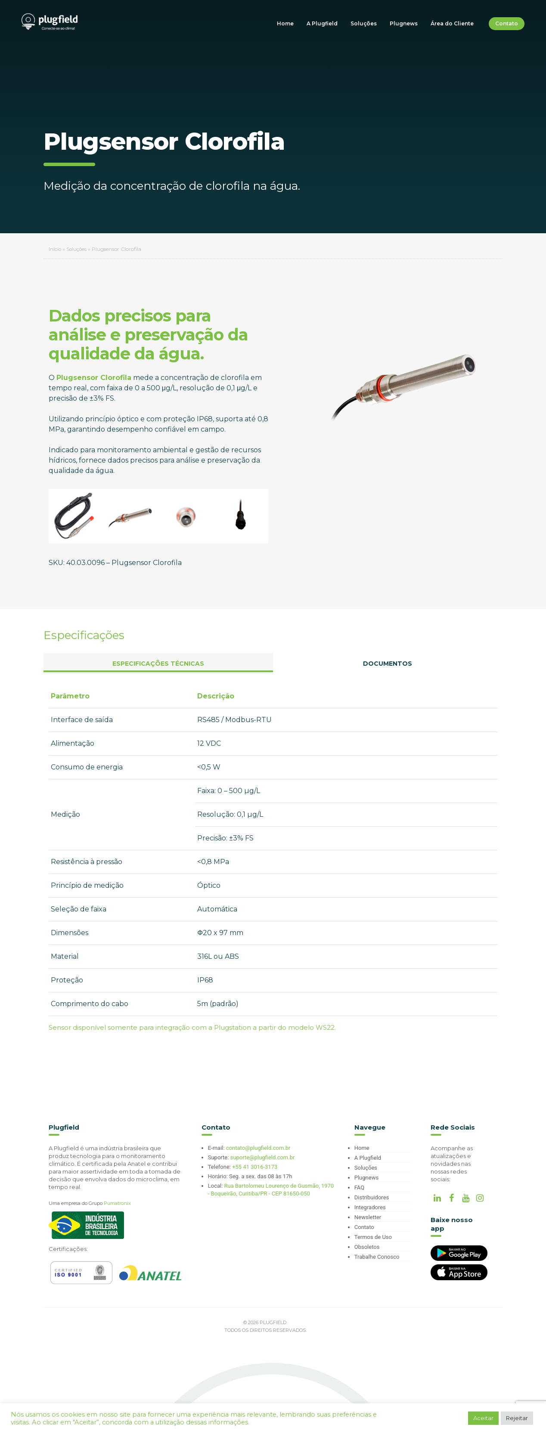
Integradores (370, 1207)
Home (285, 23)
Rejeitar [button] (517, 1417)
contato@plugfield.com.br (258, 1148)
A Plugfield (322, 23)
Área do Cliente (452, 23)
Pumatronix (117, 1203)
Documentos (387, 663)
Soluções (364, 23)
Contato (506, 23)
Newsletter (368, 1217)
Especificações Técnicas (158, 663)
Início (55, 249)
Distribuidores (371, 1197)
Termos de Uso (373, 1237)
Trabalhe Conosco (377, 1257)
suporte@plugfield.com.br (262, 1157)
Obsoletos (367, 1247)
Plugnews (404, 23)
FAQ (359, 1187)
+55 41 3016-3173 (254, 1167)
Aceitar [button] (483, 1417)
